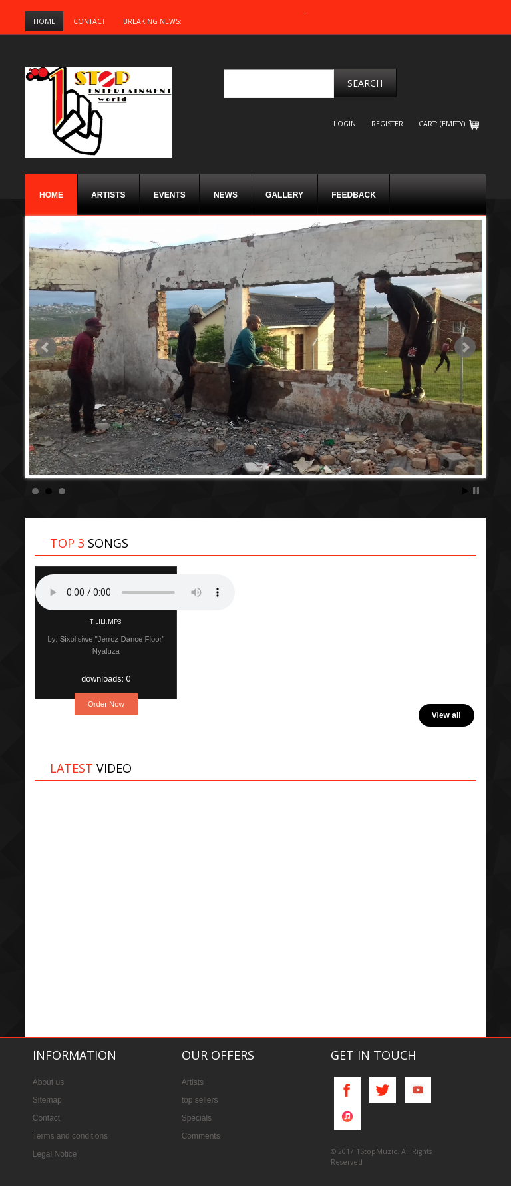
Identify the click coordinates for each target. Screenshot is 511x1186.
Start (465, 490)
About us (48, 1082)
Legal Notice (55, 1154)
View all (446, 715)
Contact (89, 21)
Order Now (106, 704)
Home (44, 21)
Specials (197, 1118)
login (344, 123)
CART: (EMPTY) (449, 123)
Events (170, 195)
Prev (46, 347)
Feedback (353, 195)
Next (465, 347)
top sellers (200, 1100)
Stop (476, 490)
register (387, 123)
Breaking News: (152, 21)
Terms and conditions (70, 1136)
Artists (108, 195)
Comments (201, 1136)
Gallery (284, 195)
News (226, 195)
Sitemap (47, 1100)
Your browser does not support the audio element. (135, 592)
